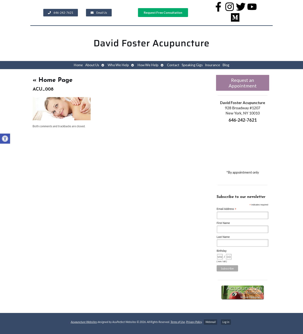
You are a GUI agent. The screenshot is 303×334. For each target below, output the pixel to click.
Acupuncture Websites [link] (84, 322)
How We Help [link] (147, 65)
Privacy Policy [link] (194, 322)
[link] (5, 139)
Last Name (223, 236)
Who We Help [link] (118, 65)
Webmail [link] (210, 322)
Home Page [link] (53, 80)
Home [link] (78, 65)
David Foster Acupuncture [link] (151, 43)
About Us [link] (92, 65)
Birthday (221, 250)
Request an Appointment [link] (243, 82)
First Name (223, 223)
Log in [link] (225, 322)
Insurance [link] (212, 65)
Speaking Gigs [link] (192, 65)
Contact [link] (173, 65)
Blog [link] (225, 65)
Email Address (226, 209)
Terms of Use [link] (177, 322)
